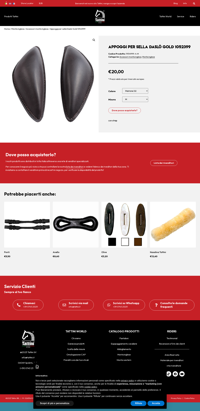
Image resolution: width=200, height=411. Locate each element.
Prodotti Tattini (11, 16)
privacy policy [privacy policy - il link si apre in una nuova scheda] (127, 380)
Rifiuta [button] (138, 403)
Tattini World (165, 16)
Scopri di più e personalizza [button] (54, 403)
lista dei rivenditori (74, 166)
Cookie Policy (189, 398)
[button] (194, 3)
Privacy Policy (176, 398)
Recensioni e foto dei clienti (172, 343)
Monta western (124, 360)
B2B (41, 3)
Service (180, 16)
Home (7, 29)
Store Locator (27, 3)
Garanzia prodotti (76, 343)
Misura (112, 99)
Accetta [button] (156, 403)
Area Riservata (172, 354)
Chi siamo (76, 338)
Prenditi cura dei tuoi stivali (76, 360)
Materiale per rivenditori (171, 360)
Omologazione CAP (76, 354)
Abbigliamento (124, 349)
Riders (193, 16)
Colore (112, 91)
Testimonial (172, 338)
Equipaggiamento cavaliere (124, 343)
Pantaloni (123, 338)
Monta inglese (18, 29)
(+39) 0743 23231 (28, 368)
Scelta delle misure (76, 349)
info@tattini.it (28, 357)
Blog (176, 3)
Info (185, 3)
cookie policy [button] (90, 387)
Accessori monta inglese (37, 29)
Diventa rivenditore (172, 365)
